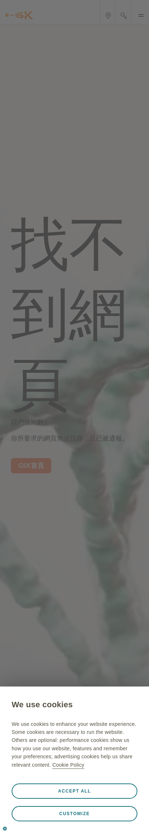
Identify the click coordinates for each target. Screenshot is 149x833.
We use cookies (42, 704)
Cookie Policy (68, 765)
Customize (74, 813)
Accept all (74, 791)
